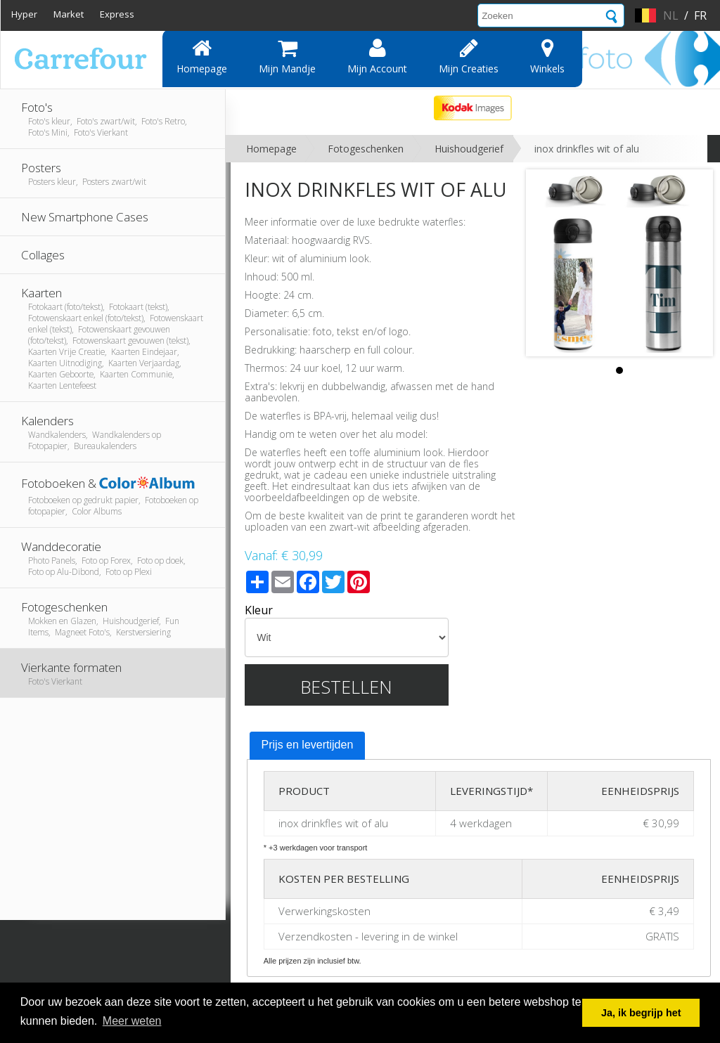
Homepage (201, 56)
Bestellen (346, 687)
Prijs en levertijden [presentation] (308, 745)
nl (671, 15)
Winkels (547, 56)
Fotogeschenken (366, 148)
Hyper (24, 14)
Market (68, 14)
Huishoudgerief (469, 148)
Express (117, 14)
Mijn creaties (469, 56)
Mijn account (377, 56)
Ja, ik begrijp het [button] (641, 1012)
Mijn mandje (287, 56)
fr (700, 15)
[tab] (308, 746)
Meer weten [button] (132, 1021)
